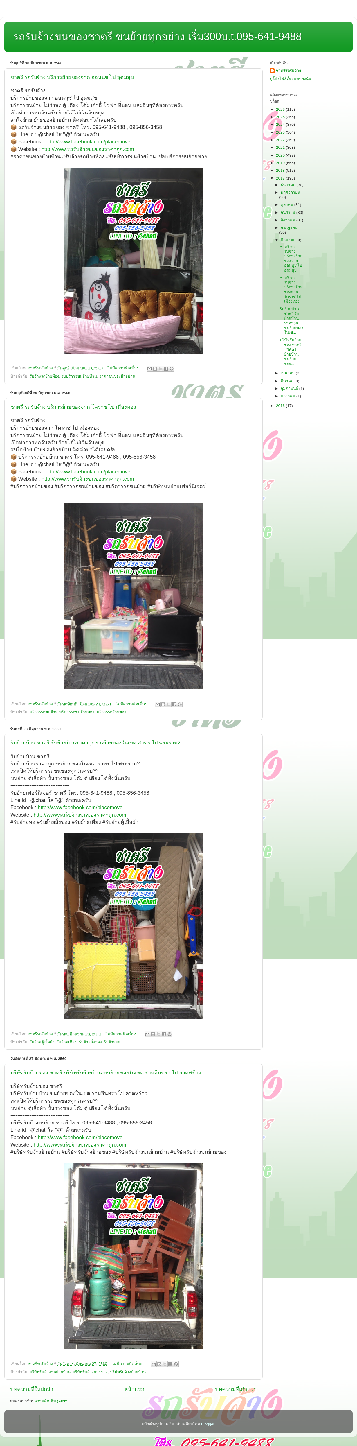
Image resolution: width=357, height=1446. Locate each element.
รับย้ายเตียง (67, 1042)
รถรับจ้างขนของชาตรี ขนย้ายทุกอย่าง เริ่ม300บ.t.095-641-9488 (157, 36)
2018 (281, 170)
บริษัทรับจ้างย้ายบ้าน (128, 1372)
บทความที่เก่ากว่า (236, 1389)
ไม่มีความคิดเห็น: (123, 368)
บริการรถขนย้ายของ (76, 712)
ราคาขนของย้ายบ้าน (117, 376)
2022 (281, 140)
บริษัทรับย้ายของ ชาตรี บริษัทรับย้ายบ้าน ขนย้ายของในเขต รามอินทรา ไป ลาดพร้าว (105, 1073)
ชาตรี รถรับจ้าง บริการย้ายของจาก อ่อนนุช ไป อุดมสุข (72, 77)
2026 (281, 109)
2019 (281, 163)
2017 (281, 178)
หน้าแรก (134, 1389)
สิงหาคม (288, 220)
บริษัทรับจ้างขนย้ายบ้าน (50, 1372)
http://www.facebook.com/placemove (88, 142)
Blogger (207, 1424)
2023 (281, 132)
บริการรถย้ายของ (111, 712)
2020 (281, 155)
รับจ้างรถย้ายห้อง (44, 376)
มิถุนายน (289, 240)
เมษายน (288, 373)
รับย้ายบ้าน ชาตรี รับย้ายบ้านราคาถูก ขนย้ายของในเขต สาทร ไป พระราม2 (95, 743)
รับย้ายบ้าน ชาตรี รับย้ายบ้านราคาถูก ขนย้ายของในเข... (291, 321)
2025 (281, 117)
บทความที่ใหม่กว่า (31, 1389)
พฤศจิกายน (290, 192)
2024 (281, 124)
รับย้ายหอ (112, 1042)
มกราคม (288, 396)
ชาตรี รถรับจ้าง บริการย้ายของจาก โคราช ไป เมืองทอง (73, 407)
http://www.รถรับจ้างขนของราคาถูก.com (88, 149)
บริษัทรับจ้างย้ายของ (90, 1372)
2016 (281, 405)
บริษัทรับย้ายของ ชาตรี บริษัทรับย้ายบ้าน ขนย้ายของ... (291, 352)
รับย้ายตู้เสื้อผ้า (42, 1042)
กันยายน (288, 212)
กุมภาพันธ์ (290, 388)
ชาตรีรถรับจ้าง (288, 71)
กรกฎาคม (289, 227)
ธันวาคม (289, 185)
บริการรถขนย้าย (43, 712)
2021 (281, 147)
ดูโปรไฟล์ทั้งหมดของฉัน (290, 78)
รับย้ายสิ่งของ (90, 1042)
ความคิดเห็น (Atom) (51, 1401)
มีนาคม (288, 381)
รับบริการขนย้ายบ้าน (79, 376)
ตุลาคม (287, 204)
